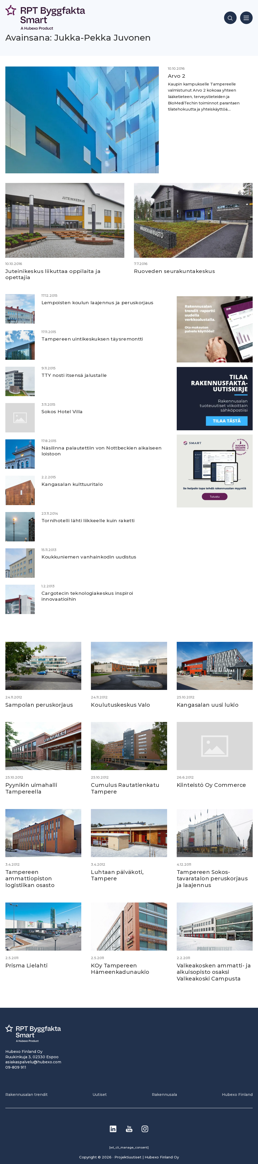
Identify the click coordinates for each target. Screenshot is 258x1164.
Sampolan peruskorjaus (39, 704)
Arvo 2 (172, 76)
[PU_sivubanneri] (215, 361)
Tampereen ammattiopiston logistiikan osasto (30, 877)
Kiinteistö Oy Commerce (212, 785)
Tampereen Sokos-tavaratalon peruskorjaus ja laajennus (213, 877)
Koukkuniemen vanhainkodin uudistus (90, 557)
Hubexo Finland (237, 1092)
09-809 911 (15, 1065)
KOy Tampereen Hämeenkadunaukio (120, 967)
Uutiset (100, 1092)
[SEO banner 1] (215, 505)
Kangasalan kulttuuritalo (72, 484)
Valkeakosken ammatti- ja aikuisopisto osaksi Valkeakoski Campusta (214, 970)
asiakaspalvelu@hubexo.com (33, 1060)
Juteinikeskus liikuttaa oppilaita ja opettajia (53, 274)
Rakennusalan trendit (26, 1092)
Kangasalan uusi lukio (208, 704)
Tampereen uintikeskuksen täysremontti (93, 339)
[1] (215, 428)
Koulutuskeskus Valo (121, 704)
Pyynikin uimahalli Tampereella (31, 788)
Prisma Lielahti (26, 964)
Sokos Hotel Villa (62, 411)
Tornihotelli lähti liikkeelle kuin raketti (88, 520)
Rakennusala (164, 1092)
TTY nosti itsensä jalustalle (74, 375)
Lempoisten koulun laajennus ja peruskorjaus (98, 302)
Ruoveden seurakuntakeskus (174, 271)
